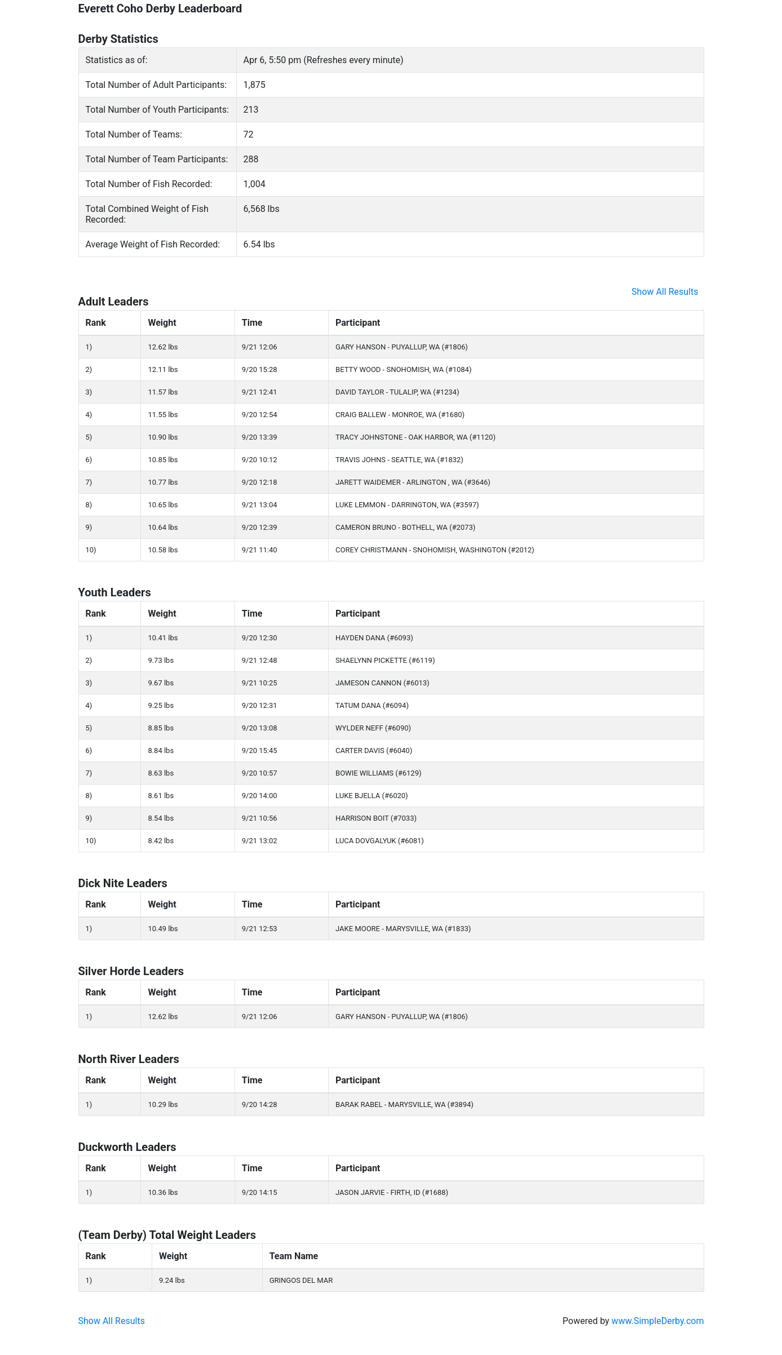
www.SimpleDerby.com (658, 1321)
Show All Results (664, 291)
